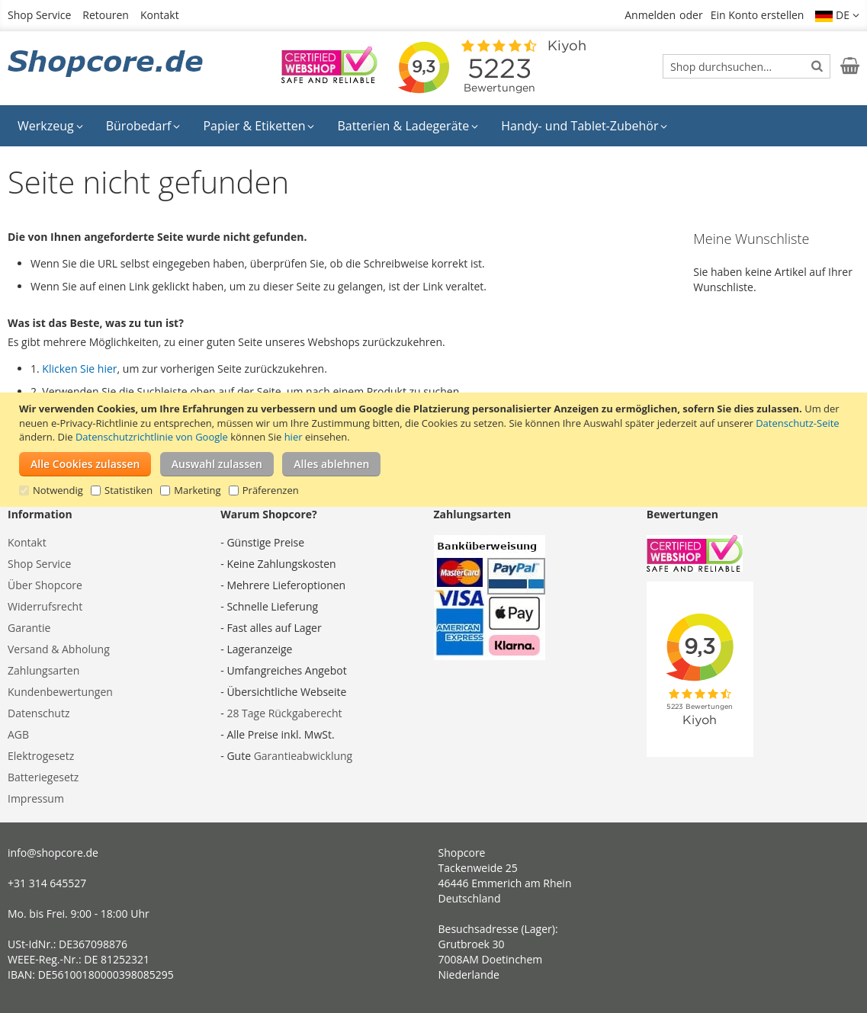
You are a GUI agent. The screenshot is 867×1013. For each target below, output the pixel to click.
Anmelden (650, 15)
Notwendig (58, 490)
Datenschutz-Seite (797, 423)
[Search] (817, 65)
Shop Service (39, 15)
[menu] (433, 125)
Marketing (197, 490)
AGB (18, 734)
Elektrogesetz (41, 756)
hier (293, 437)
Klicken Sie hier (79, 368)
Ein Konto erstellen (757, 15)
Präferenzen (270, 490)
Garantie (29, 627)
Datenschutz (38, 713)
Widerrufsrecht (45, 606)
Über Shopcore (45, 585)
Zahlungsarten (43, 670)
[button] (837, 15)
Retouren (105, 15)
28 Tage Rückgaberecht (284, 713)
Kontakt (159, 15)
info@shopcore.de (53, 852)
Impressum (36, 798)
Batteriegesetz (43, 777)
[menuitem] (50, 125)
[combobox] (746, 66)
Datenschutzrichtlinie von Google (151, 437)
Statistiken (128, 490)
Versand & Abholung (59, 649)
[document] (435, 449)
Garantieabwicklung (303, 756)
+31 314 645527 (47, 883)
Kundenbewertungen (60, 691)
